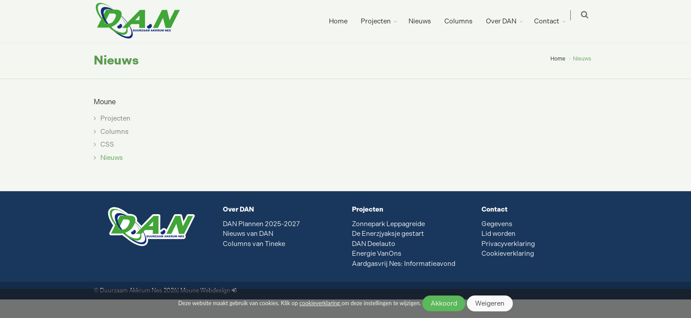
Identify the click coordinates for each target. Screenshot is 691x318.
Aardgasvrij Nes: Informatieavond (403, 264)
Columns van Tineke (254, 244)
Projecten (380, 21)
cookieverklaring (320, 303)
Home (342, 21)
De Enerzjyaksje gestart (388, 234)
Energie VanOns (376, 253)
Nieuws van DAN (248, 234)
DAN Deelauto (373, 244)
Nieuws (424, 21)
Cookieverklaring (507, 253)
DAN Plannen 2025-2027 (261, 224)
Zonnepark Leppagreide (388, 224)
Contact (551, 21)
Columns (463, 21)
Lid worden (498, 234)
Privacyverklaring (508, 244)
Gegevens (496, 224)
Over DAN (505, 21)
